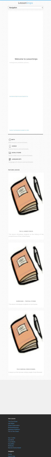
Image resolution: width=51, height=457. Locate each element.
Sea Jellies (11, 444)
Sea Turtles (11, 438)
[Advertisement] (20, 26)
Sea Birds (11, 440)
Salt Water (11, 423)
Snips (25, 3)
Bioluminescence (13, 427)
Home (10, 454)
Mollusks (11, 446)
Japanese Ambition (14, 429)
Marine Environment (14, 448)
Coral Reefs (11, 442)
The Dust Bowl (12, 421)
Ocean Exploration (14, 425)
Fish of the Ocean (13, 431)
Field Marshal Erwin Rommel (26, 369)
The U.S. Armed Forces (26, 231)
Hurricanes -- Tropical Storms (26, 301)
